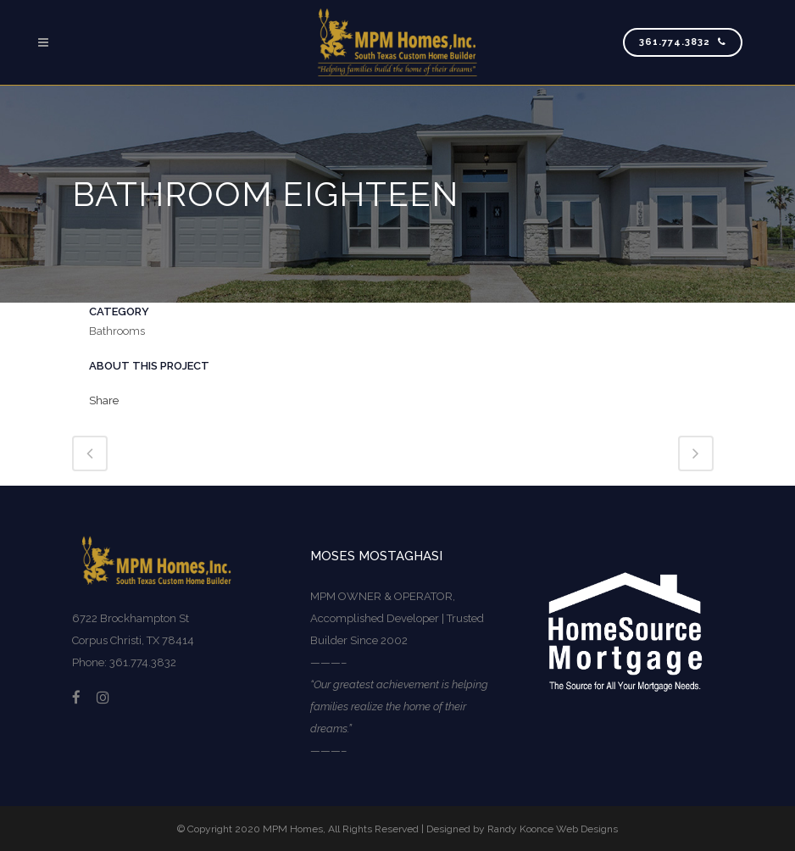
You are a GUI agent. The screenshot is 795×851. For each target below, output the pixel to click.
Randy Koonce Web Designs (552, 829)
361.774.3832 (682, 41)
